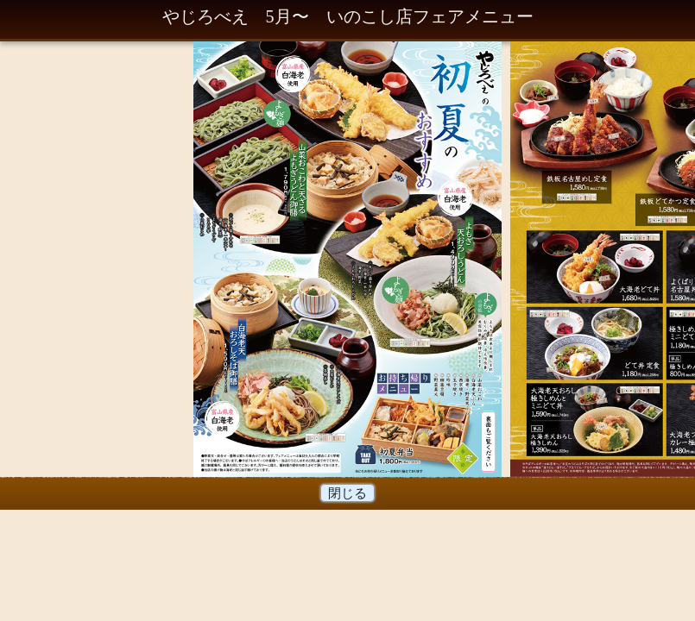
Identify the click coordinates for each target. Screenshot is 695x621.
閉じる (348, 493)
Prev (219, 262)
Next (475, 262)
